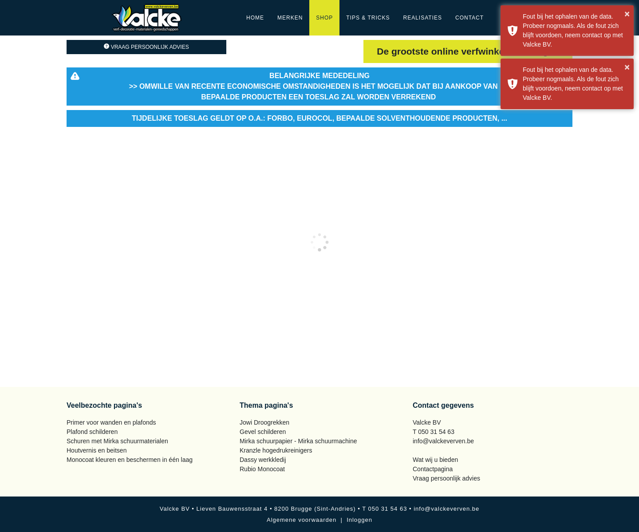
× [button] (627, 13)
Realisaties (422, 18)
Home (255, 18)
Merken (290, 18)
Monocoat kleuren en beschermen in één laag (130, 459)
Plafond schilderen (92, 431)
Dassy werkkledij (263, 459)
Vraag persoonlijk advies (146, 47)
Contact (469, 18)
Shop (324, 18)
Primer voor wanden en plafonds (111, 422)
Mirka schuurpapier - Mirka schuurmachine (298, 441)
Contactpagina (433, 469)
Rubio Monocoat (262, 469)
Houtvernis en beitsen (96, 450)
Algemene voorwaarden (301, 519)
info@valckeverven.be (443, 441)
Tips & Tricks (368, 18)
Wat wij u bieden (435, 459)
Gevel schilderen (263, 431)
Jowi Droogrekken (264, 422)
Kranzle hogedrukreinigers (276, 450)
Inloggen (359, 519)
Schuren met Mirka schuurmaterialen (117, 441)
